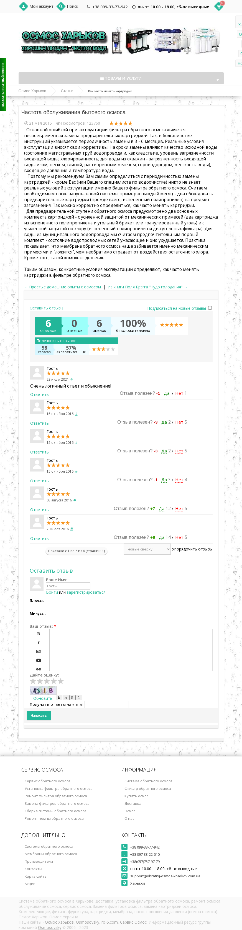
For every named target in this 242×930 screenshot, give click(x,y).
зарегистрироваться (86, 592)
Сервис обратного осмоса (47, 780)
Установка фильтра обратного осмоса (59, 788)
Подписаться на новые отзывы (177, 308)
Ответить (39, 394)
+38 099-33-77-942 (110, 6)
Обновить (42, 698)
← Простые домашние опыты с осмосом (62, 286)
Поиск (72, 6)
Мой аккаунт (41, 6)
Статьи (67, 91)
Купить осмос (136, 795)
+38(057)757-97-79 (145, 861)
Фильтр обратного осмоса (147, 788)
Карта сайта (36, 876)
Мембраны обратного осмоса (51, 853)
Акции (30, 883)
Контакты (33, 868)
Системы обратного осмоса (49, 846)
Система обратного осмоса (148, 780)
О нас (129, 818)
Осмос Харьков (32, 91)
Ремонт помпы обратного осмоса (54, 818)
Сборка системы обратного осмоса (55, 810)
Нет (179, 393)
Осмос (129, 810)
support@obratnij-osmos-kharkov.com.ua (165, 875)
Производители (39, 861)
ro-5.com (109, 922)
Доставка (132, 803)
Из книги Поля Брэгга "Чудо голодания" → (148, 286)
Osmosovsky (87, 922)
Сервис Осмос (133, 922)
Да (166, 393)
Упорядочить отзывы (192, 549)
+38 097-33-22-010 (145, 854)
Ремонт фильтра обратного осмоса (56, 795)
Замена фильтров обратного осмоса (57, 803)
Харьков (138, 883)
